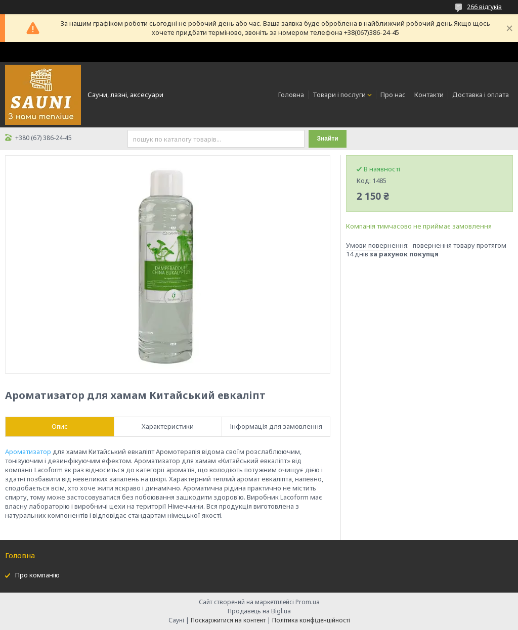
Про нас (393, 94)
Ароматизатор (28, 451)
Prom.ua (307, 602)
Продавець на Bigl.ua (259, 611)
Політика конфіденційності (311, 620)
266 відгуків (484, 7)
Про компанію (37, 574)
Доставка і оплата (480, 94)
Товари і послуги (339, 94)
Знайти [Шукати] (327, 138)
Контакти (429, 94)
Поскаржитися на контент (228, 620)
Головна (291, 94)
